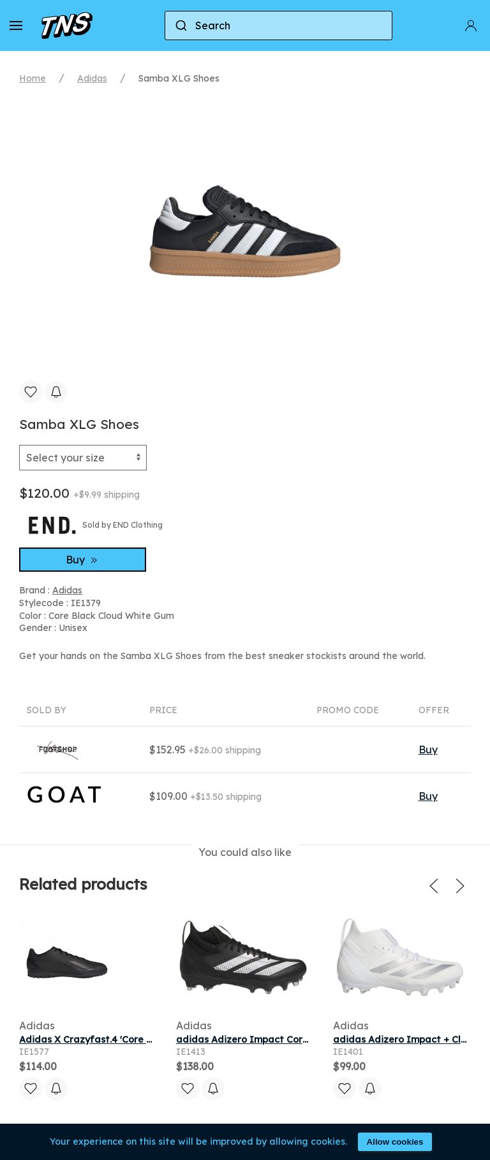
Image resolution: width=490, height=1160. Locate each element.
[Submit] (180, 25)
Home (32, 78)
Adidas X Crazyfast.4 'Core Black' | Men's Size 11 (129, 1039)
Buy (83, 559)
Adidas (92, 78)
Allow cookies (395, 1142)
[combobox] (278, 25)
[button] (16, 25)
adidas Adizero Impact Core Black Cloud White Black (299, 1039)
